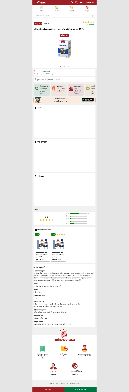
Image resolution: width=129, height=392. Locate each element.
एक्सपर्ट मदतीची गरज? (80, 389)
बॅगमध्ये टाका (48, 389)
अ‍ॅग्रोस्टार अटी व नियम (53, 383)
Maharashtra (86, 3)
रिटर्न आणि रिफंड (64, 383)
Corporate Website (75, 383)
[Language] (77, 2)
